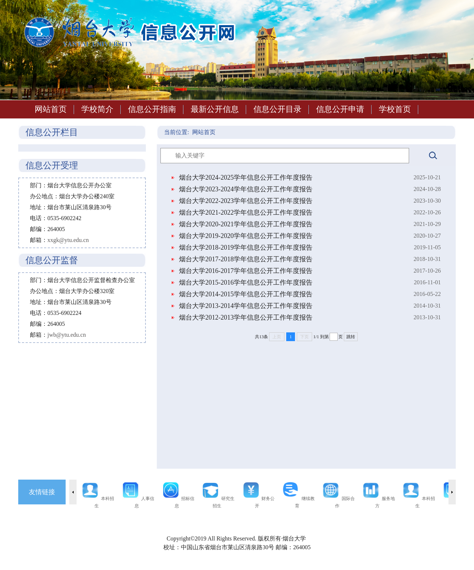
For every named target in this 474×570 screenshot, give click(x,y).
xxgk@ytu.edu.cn (68, 240)
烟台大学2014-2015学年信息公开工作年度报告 (245, 294)
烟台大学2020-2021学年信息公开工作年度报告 (245, 224)
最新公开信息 (215, 109)
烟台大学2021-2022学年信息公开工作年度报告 (245, 212)
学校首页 (395, 109)
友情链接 (42, 492)
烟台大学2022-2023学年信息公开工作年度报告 (245, 200)
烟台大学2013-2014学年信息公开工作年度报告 (245, 305)
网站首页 (51, 109)
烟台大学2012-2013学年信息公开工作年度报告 (245, 317)
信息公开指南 (152, 109)
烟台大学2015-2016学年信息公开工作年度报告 (245, 282)
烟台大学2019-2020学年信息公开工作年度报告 (245, 235)
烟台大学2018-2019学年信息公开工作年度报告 (245, 247)
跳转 (350, 336)
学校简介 (97, 109)
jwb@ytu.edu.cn (66, 335)
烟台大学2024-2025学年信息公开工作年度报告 (245, 177)
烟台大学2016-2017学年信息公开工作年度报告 (245, 270)
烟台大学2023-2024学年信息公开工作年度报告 (245, 189)
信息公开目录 (277, 109)
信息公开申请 (340, 109)
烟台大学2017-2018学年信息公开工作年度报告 (245, 259)
